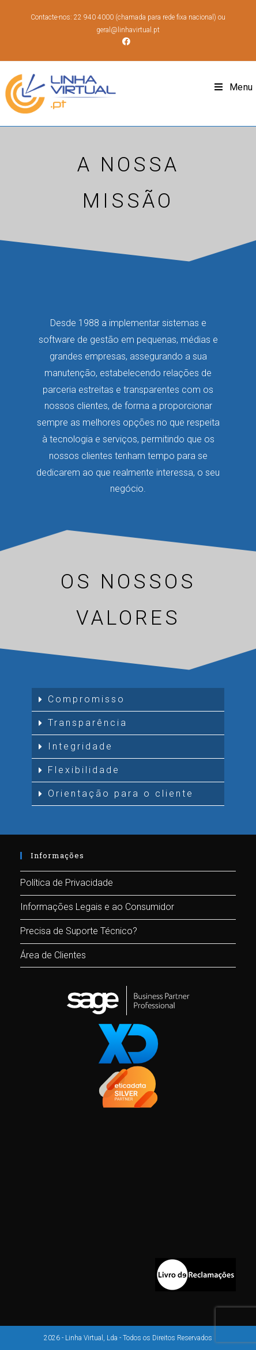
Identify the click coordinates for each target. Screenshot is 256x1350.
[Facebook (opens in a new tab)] (128, 41)
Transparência (87, 722)
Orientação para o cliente (121, 793)
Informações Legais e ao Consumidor (97, 906)
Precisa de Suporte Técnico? (78, 931)
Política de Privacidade (66, 882)
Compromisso (86, 699)
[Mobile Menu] (233, 87)
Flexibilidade (84, 769)
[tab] (128, 700)
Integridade (80, 746)
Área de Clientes (53, 955)
